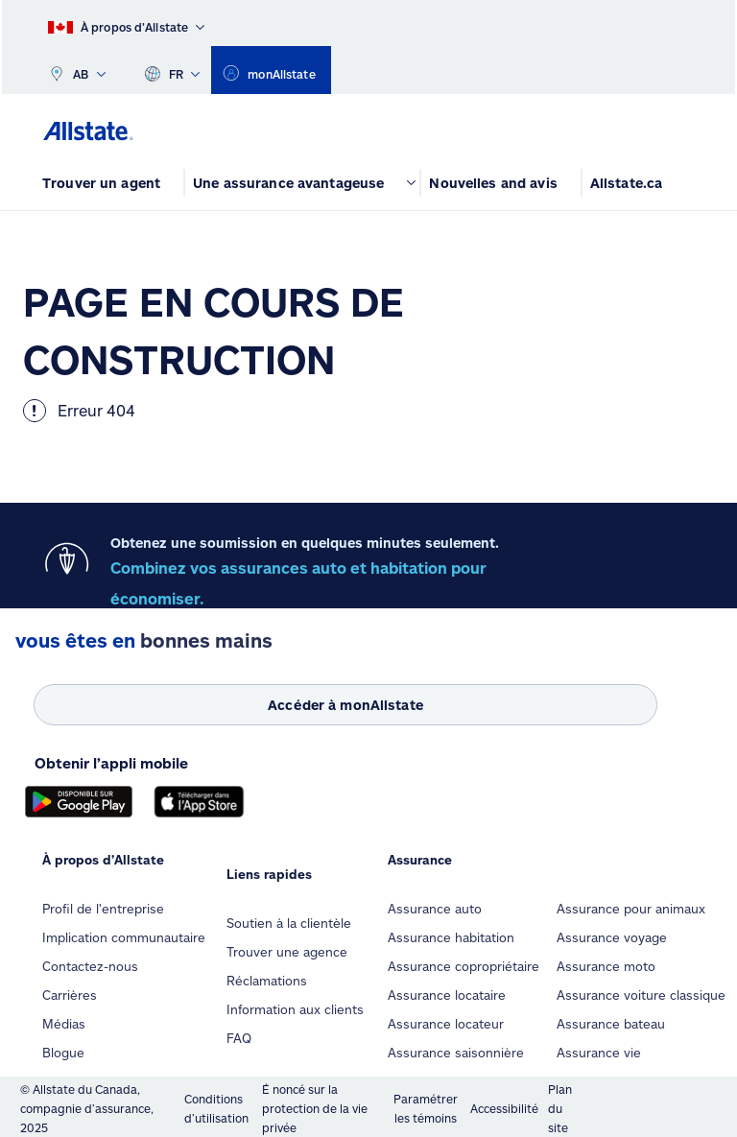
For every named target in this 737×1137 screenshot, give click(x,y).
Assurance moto (606, 966)
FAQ (238, 1038)
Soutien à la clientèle (288, 923)
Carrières (69, 995)
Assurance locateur (446, 1023)
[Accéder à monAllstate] (345, 704)
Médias (63, 1023)
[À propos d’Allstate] (126, 23)
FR (172, 70)
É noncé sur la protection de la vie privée (315, 1108)
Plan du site (560, 1108)
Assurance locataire (447, 995)
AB (76, 70)
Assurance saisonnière (456, 1052)
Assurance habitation (451, 937)
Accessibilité (504, 1108)
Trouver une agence (286, 951)
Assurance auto (435, 908)
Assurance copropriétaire (463, 966)
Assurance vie (599, 1052)
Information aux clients (295, 1009)
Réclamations (266, 980)
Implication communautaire (123, 937)
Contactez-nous (90, 966)
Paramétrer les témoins (425, 1108)
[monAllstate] (270, 70)
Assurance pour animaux (631, 908)
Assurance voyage (612, 937)
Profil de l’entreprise (103, 908)
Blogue (63, 1052)
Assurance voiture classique (641, 995)
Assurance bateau (611, 1023)
